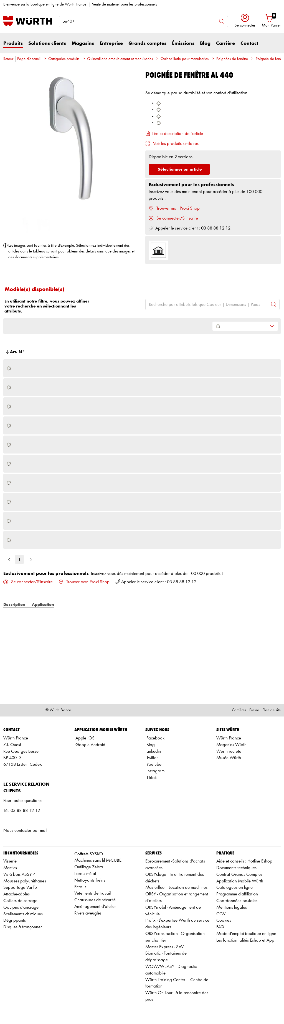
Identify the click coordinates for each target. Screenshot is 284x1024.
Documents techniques (236, 868)
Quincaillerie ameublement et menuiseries (120, 59)
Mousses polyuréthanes (24, 881)
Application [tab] (43, 605)
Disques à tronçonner (22, 927)
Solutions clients (47, 43)
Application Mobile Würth (239, 881)
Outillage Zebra (88, 867)
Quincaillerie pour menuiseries (185, 59)
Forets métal (85, 873)
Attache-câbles (16, 894)
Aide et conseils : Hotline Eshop (244, 861)
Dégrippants (14, 920)
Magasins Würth (231, 744)
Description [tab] (14, 605)
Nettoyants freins (89, 880)
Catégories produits (63, 59)
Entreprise (111, 43)
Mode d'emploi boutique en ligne (246, 933)
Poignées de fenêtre (232, 59)
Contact (249, 43)
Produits (13, 43)
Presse (254, 710)
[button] (245, 21)
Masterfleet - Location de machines (176, 887)
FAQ (220, 927)
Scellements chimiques (23, 914)
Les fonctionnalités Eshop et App (245, 940)
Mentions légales (231, 907)
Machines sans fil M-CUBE (97, 860)
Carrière (225, 43)
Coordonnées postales (236, 900)
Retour (8, 59)
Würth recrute (228, 751)
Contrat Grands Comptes (239, 874)
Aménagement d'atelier (95, 906)
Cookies (223, 920)
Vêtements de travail (92, 893)
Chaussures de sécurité (95, 900)
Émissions (183, 43)
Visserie (10, 861)
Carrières (239, 710)
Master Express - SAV (164, 947)
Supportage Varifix (20, 887)
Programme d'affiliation (237, 894)
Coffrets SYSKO (88, 854)
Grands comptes (147, 43)
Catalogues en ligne (234, 887)
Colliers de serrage (20, 900)
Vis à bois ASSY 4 (19, 874)
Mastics (10, 868)
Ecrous (80, 887)
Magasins (83, 43)
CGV (220, 914)
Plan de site (271, 710)
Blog (205, 43)
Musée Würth (228, 757)
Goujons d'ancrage (21, 907)
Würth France (228, 738)
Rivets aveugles (88, 913)
